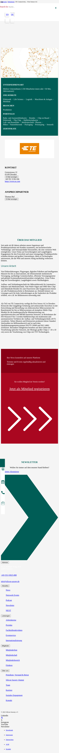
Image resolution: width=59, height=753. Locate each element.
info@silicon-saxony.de (10, 581)
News (8, 590)
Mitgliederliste (11, 650)
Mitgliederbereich (13, 660)
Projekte (9, 625)
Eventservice (11, 635)
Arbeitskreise (11, 620)
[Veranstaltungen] (3, 482)
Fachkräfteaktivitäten (14, 630)
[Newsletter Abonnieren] (29, 518)
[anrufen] (3, 493)
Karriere (9, 690)
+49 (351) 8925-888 (9, 575)
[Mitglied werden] (3, 469)
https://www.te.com (12, 181)
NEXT (8, 610)
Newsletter (10, 605)
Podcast (9, 600)
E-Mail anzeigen (11, 177)
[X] (2, 718)
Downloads (9, 730)
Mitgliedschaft (11, 655)
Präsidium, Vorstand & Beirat (17, 675)
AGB (7, 744)
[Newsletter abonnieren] (3, 503)
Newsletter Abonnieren (10, 472)
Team (8, 685)
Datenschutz (9, 740)
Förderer (9, 665)
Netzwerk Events (12, 595)
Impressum (9, 735)
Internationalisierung (14, 640)
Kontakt (9, 700)
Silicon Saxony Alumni (15, 680)
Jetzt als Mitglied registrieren (29, 389)
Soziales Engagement (14, 695)
